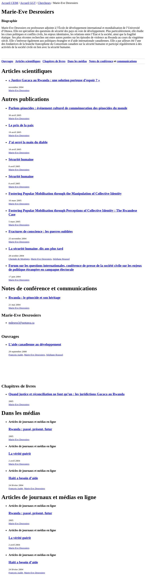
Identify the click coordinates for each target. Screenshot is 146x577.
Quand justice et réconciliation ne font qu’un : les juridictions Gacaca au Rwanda (66, 394)
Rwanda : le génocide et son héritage (34, 297)
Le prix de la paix (21, 125)
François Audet (16, 354)
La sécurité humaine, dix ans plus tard (36, 248)
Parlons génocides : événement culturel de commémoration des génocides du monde (68, 108)
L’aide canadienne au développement (35, 344)
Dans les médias (77, 61)
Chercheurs (44, 2)
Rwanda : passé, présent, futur (30, 429)
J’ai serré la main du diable (28, 142)
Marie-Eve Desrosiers (19, 90)
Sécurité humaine (21, 159)
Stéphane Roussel (61, 259)
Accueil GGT (27, 2)
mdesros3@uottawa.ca (21, 322)
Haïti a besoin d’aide (23, 478)
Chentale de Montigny (19, 259)
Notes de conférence (101, 61)
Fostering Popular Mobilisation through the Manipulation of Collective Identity (65, 193)
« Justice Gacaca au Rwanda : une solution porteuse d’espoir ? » (54, 80)
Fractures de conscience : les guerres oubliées (41, 231)
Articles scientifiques (27, 61)
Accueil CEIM (9, 2)
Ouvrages (7, 61)
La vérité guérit (20, 453)
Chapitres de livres (54, 61)
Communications (127, 61)
